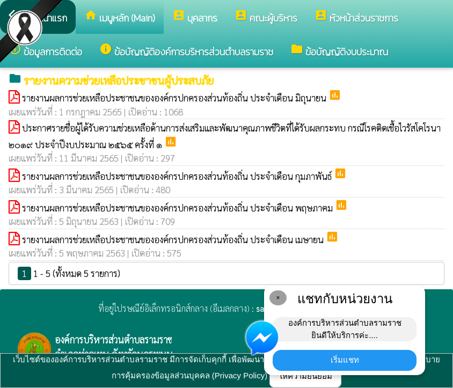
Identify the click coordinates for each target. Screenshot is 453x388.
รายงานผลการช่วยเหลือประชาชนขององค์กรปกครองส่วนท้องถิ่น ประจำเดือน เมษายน (174, 239)
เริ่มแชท (345, 359)
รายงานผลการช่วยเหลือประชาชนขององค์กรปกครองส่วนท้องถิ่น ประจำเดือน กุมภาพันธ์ (178, 176)
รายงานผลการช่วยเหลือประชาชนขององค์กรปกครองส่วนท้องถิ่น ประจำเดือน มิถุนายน (175, 98)
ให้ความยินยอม (305, 375)
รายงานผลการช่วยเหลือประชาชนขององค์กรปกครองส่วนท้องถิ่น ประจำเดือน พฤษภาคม (178, 208)
